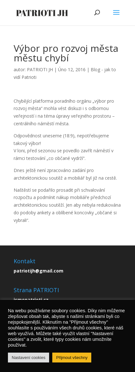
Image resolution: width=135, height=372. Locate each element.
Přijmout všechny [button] (71, 357)
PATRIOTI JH (40, 69)
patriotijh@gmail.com (38, 271)
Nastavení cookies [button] (28, 357)
